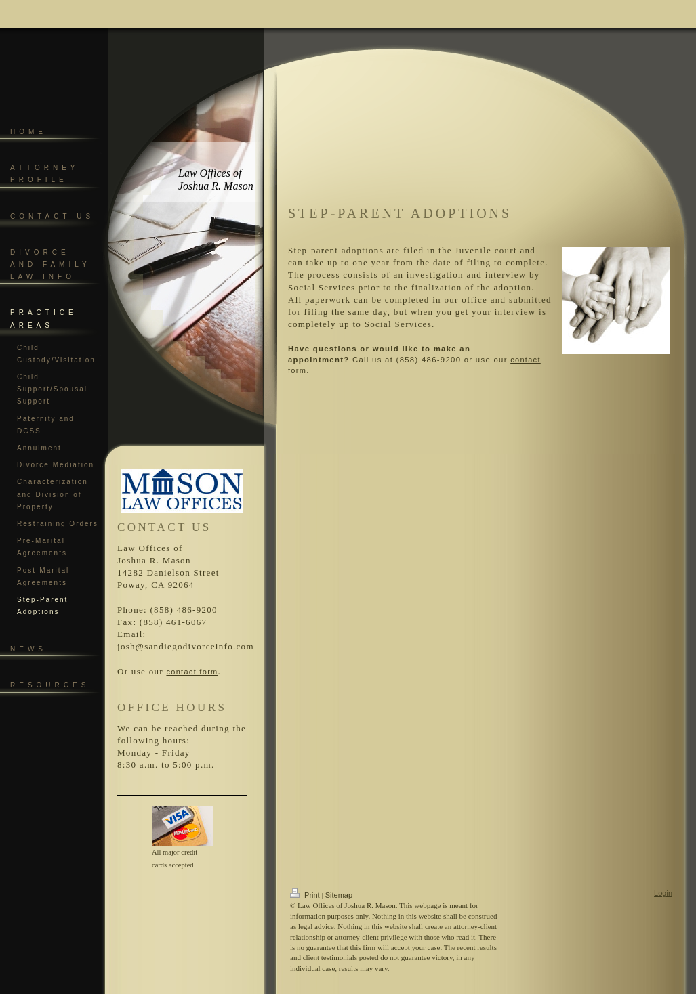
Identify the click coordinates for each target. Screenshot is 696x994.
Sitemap (338, 895)
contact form (192, 672)
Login (663, 893)
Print (306, 895)
